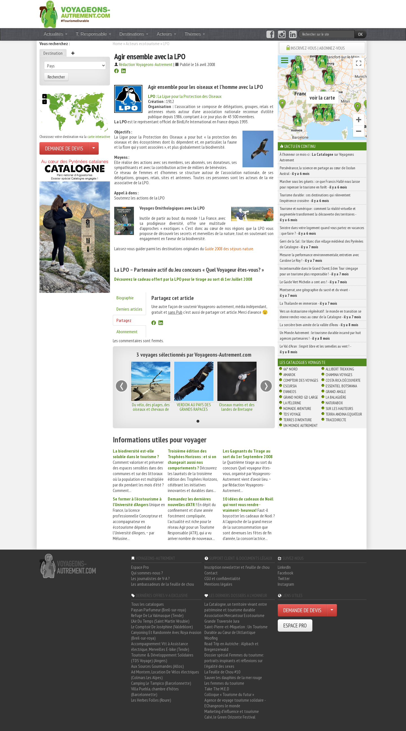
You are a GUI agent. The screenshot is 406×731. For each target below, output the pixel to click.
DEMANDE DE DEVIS (64, 148)
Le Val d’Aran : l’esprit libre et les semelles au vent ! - (315, 349)
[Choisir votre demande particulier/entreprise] (94, 148)
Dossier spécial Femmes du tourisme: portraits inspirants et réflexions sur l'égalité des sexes (234, 660)
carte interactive (98, 136)
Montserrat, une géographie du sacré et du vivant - (315, 292)
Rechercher (56, 77)
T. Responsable (93, 34)
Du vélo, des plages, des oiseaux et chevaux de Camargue (151, 409)
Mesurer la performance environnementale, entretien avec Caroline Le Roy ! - (319, 257)
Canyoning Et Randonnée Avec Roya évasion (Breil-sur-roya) (166, 635)
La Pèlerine (292, 402)
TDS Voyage (292, 414)
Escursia (290, 385)
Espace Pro (140, 567)
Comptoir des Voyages (300, 380)
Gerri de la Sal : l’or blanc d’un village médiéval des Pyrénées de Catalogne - (321, 244)
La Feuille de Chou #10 (222, 672)
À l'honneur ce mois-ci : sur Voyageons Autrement (317, 157)
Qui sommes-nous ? (147, 573)
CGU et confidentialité (222, 578)
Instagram (286, 584)
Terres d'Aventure (297, 419)
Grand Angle (336, 391)
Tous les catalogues (147, 604)
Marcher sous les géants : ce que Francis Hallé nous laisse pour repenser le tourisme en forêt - (320, 184)
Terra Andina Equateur (344, 414)
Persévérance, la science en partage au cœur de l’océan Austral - (317, 170)
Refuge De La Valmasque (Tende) (157, 615)
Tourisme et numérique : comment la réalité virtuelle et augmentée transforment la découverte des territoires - (318, 214)
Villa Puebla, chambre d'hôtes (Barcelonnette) (155, 691)
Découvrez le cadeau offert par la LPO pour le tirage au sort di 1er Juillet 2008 (183, 279)
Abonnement (127, 331)
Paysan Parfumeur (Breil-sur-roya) (158, 610)
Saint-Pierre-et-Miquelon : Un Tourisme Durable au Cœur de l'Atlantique (236, 629)
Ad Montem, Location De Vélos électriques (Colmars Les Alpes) (165, 674)
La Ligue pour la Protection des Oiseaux (185, 96)
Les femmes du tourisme (224, 683)
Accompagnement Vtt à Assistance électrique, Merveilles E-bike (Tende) (160, 646)
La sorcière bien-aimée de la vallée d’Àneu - (319, 324)
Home (117, 43)
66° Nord (290, 369)
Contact (211, 573)
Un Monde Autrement (300, 425)
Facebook (285, 573)
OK (360, 34)
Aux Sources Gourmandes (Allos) (157, 666)
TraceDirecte (336, 419)
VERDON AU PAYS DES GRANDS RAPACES (194, 407)
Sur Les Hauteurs (339, 408)
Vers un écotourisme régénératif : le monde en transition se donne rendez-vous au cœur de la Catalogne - (320, 314)
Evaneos (289, 391)
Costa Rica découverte (343, 380)
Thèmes (195, 34)
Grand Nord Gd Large (300, 397)
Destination (53, 53)
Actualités (55, 34)
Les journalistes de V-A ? (150, 578)
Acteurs (166, 34)
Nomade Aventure (297, 408)
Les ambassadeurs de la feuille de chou (162, 584)
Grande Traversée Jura (221, 621)
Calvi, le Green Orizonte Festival (229, 717)
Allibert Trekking (340, 369)
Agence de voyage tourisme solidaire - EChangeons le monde (235, 702)
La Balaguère (336, 397)
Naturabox (334, 402)
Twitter (284, 578)
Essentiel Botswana (341, 385)
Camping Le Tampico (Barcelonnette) (161, 683)
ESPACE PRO (295, 625)
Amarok (289, 374)
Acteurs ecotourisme (143, 43)
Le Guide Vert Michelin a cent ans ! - (313, 281)
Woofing (211, 638)
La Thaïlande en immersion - (308, 303)
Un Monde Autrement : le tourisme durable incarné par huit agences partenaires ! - (320, 335)
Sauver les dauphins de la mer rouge (233, 677)
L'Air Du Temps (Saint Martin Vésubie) (160, 621)
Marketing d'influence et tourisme (231, 711)
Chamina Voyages (339, 374)
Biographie (125, 297)
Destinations (134, 34)
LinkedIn (284, 567)
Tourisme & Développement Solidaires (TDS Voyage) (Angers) (162, 657)
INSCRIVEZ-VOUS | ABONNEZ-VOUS (318, 48)
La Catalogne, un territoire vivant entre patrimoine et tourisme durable (235, 607)
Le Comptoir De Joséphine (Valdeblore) (162, 626)
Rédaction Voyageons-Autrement (146, 64)
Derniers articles (129, 309)
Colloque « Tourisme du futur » (229, 694)
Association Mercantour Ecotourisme (234, 615)
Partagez (123, 320)
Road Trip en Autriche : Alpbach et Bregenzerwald (231, 646)
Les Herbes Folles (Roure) (151, 700)
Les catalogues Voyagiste (303, 362)
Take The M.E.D (216, 689)
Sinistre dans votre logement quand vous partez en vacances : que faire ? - (322, 230)
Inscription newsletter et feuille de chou (237, 567)
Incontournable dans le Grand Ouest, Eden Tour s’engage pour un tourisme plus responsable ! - (319, 271)
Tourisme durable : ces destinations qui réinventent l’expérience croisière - (315, 197)
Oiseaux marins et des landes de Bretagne (237, 407)
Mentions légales (218, 584)
